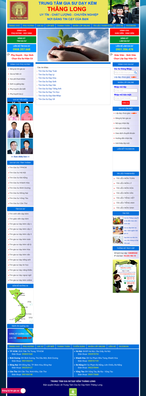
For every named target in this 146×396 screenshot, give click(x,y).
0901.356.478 (124, 49)
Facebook (131, 26)
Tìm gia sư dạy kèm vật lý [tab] (19, 244)
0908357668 (27, 354)
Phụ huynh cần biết (18, 89)
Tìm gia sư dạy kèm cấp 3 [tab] (19, 234)
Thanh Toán (63, 26)
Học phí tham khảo (17, 79)
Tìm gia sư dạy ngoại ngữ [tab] (19, 275)
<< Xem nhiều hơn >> (20, 157)
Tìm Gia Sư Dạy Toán (47, 71)
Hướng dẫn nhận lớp (123, 138)
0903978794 (93, 354)
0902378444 (93, 368)
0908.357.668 (21, 49)
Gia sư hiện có (15, 74)
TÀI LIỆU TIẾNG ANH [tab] (124, 203)
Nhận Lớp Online (81, 26)
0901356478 (27, 361)
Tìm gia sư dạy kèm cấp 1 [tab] (19, 224)
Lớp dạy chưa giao (125, 77)
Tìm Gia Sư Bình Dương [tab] (18, 188)
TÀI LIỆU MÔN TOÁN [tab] (124, 178)
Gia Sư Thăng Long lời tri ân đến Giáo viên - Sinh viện (131, 229)
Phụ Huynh (28, 26)
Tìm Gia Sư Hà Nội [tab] (16, 172)
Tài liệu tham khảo (103, 26)
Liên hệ (119, 26)
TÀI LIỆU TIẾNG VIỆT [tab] (124, 198)
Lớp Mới (50, 26)
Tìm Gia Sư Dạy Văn (47, 85)
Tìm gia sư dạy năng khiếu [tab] (19, 270)
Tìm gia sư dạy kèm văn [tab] (18, 255)
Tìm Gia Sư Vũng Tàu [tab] (17, 198)
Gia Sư (40, 26)
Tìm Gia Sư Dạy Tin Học (48, 92)
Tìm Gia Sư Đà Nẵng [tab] (17, 178)
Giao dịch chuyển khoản (125, 133)
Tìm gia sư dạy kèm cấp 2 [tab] (19, 229)
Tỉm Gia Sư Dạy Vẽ (46, 99)
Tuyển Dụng (79, 346)
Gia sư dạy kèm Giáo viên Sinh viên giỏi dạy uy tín (131, 219)
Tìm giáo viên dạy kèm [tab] (18, 219)
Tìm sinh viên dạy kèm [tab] (18, 214)
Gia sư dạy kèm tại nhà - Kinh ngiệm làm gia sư (131, 239)
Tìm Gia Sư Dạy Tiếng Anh (49, 89)
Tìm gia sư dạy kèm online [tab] (19, 280)
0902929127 (27, 368)
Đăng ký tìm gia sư (17, 69)
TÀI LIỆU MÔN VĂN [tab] (123, 193)
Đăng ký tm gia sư (14, 390)
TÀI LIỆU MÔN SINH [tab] (124, 208)
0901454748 (27, 374)
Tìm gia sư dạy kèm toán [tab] (19, 239)
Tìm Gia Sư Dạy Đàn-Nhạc (49, 96)
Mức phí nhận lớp (122, 128)
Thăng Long (96, 385)
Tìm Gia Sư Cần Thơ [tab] (17, 203)
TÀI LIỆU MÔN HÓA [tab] (123, 188)
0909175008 (93, 374)
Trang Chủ (14, 26)
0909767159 (93, 361)
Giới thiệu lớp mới (122, 143)
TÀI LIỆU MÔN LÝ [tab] (123, 183)
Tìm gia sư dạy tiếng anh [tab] (19, 260)
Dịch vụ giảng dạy (17, 84)
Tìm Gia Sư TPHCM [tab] (17, 167)
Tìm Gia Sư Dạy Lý (46, 75)
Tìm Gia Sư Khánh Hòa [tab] (18, 183)
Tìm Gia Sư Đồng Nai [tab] (17, 193)
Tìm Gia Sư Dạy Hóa (47, 78)
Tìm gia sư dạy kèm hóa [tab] (18, 249)
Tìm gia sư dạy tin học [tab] (18, 265)
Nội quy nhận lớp (122, 123)
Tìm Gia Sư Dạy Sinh (47, 82)
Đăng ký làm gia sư (123, 118)
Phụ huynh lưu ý (16, 94)
